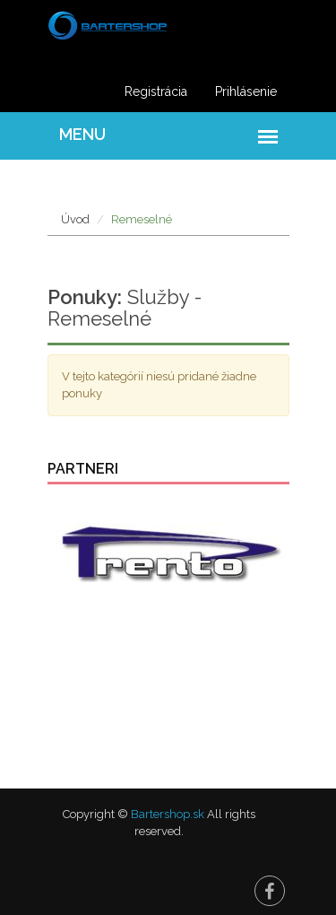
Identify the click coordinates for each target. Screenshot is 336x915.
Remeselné (141, 219)
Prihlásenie (246, 91)
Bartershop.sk (167, 814)
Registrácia (156, 91)
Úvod (75, 219)
